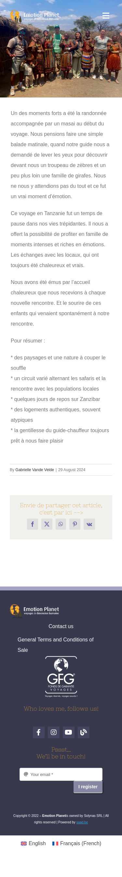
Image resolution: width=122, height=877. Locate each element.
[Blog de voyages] (83, 732)
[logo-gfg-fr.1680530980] (61, 658)
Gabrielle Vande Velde (34, 470)
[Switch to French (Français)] (77, 843)
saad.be (82, 822)
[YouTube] (69, 732)
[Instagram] (54, 732)
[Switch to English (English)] (33, 843)
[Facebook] (39, 732)
